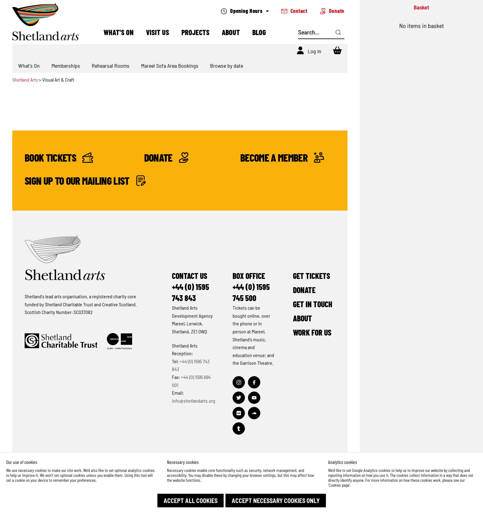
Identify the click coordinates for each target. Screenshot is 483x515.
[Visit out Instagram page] (239, 382)
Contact (294, 10)
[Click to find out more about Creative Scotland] (119, 341)
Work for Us (312, 332)
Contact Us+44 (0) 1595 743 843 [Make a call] (190, 287)
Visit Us (157, 32)
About (231, 32)
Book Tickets (59, 157)
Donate (332, 10)
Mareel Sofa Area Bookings (169, 65)
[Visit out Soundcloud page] (254, 413)
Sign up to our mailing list (85, 180)
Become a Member (282, 157)
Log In (314, 51)
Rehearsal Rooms (110, 65)
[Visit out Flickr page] (239, 413)
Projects (195, 32)
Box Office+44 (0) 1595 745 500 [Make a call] (251, 287)
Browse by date (226, 65)
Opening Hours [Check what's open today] (245, 10)
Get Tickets (311, 275)
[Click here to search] (338, 32)
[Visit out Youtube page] (254, 398)
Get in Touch (312, 304)
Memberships (65, 65)
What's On (119, 32)
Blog (259, 32)
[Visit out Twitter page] (239, 398)
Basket (421, 7)
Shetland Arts (25, 79)
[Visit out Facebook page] (254, 382)
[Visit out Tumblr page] (239, 428)
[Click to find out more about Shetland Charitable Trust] (61, 341)
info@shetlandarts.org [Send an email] (193, 401)
